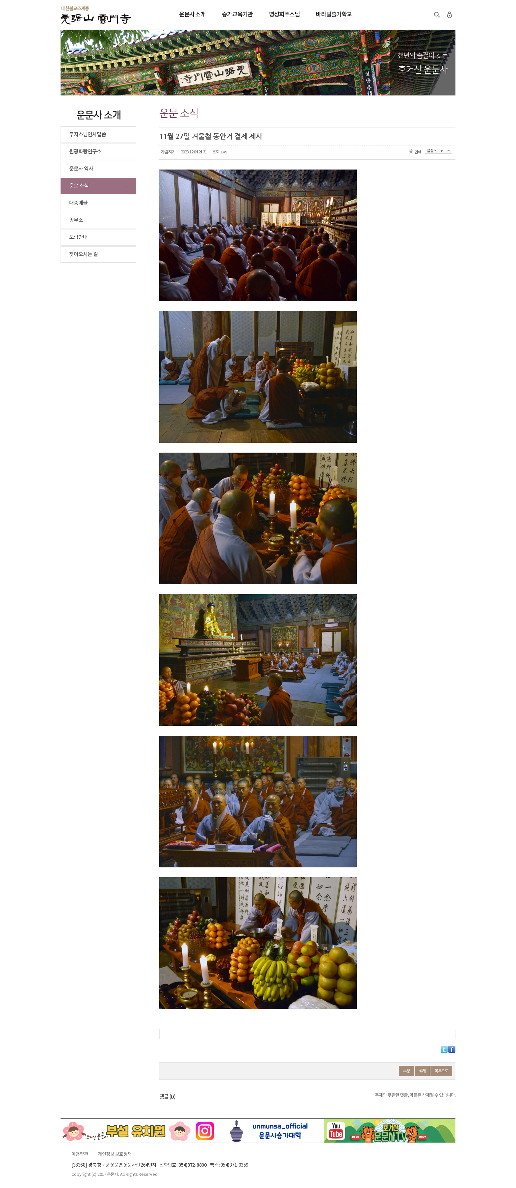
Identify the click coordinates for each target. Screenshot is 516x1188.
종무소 (76, 220)
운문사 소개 (192, 14)
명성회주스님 (284, 14)
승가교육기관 (237, 14)
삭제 (422, 1071)
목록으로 (441, 1071)
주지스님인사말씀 (87, 135)
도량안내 (78, 237)
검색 (437, 15)
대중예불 (78, 203)
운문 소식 (79, 186)
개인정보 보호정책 (115, 1154)
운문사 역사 (81, 169)
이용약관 (79, 1154)
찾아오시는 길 (83, 254)
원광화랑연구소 (85, 152)
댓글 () (167, 1097)
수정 (406, 1071)
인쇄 (416, 152)
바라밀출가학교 (334, 14)
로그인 (449, 15)
